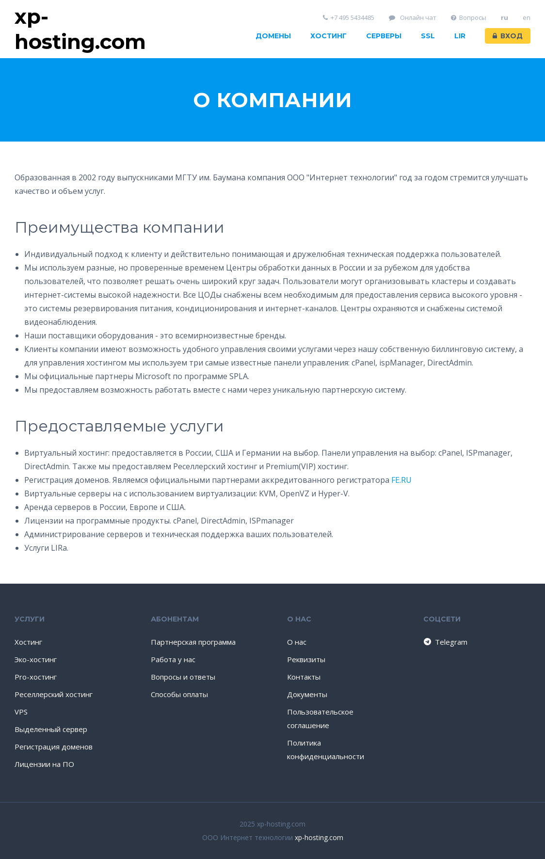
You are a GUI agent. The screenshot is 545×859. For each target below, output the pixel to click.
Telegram (444, 642)
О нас (296, 642)
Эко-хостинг (36, 659)
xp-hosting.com (319, 837)
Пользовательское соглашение (320, 718)
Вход (508, 36)
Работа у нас (173, 659)
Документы (307, 694)
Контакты (304, 677)
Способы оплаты (179, 694)
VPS (21, 711)
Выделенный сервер (51, 729)
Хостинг (328, 36)
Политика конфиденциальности (325, 749)
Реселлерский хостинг (54, 694)
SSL (428, 36)
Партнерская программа (193, 642)
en (526, 18)
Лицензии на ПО (44, 764)
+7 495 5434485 (349, 18)
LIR (459, 36)
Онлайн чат (412, 18)
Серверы (383, 36)
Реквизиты (306, 659)
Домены (273, 36)
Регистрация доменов (54, 746)
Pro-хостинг (36, 677)
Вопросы (469, 18)
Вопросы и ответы (183, 677)
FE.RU (401, 480)
